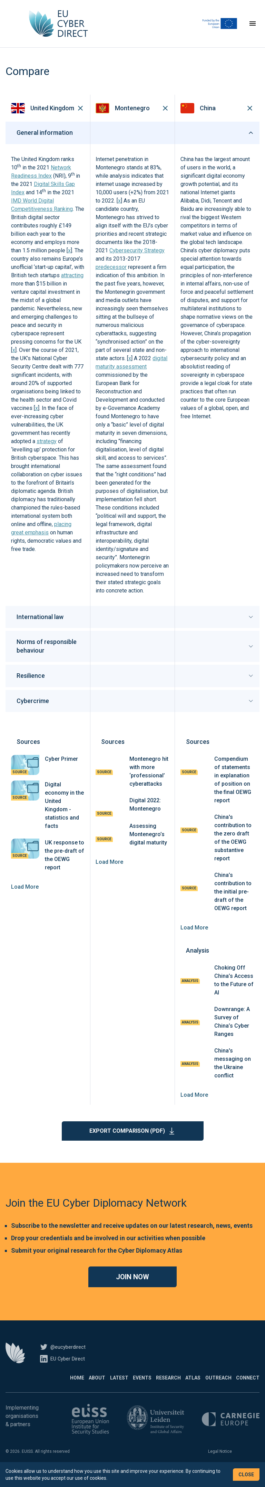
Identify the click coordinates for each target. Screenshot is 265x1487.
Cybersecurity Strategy (137, 261)
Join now (132, 1287)
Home (22, 1388)
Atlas (177, 1388)
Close (246, 1474)
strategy (47, 451)
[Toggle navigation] (252, 29)
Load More (25, 897)
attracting (72, 285)
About (50, 1388)
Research (144, 1388)
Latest (80, 1388)
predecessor (111, 277)
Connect (247, 1388)
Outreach (210, 1388)
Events (110, 1388)
